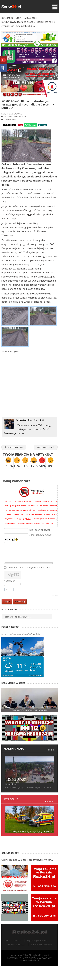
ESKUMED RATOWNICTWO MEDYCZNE (28, 957)
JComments (54, 595)
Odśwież (10, 581)
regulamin (26, 519)
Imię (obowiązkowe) (39, 530)
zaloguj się (49, 523)
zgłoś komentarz (27, 514)
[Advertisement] (29, 385)
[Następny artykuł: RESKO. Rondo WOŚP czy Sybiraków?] (46, 447)
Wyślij (9, 590)
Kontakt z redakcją (16, 944)
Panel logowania (13, 940)
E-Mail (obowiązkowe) (40, 535)
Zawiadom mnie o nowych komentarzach (28, 567)
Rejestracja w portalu (37, 940)
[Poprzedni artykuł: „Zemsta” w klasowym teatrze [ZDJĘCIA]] (13, 447)
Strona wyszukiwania (41, 944)
